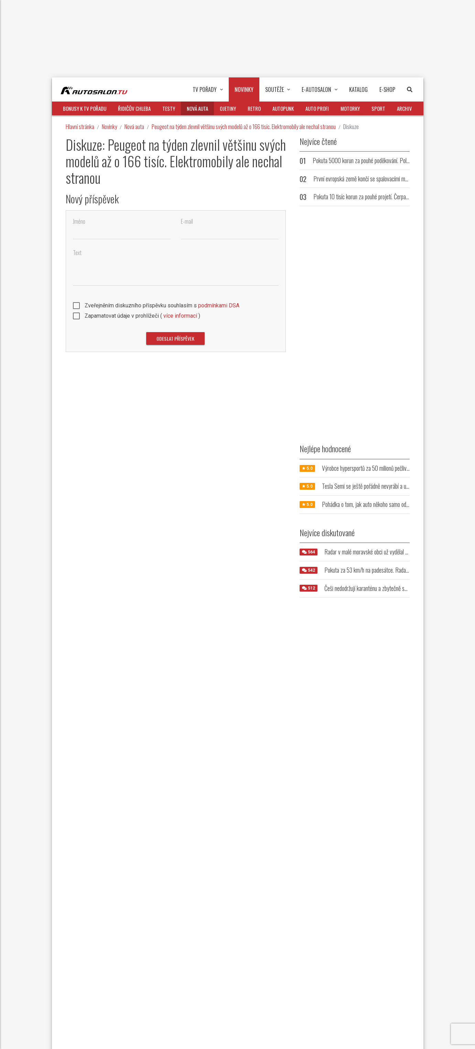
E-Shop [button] (387, 89)
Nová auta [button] (197, 108)
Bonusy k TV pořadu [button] (84, 108)
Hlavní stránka (80, 126)
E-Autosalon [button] (319, 89)
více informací (180, 315)
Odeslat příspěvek (175, 338)
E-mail (187, 221)
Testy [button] (168, 108)
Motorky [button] (350, 108)
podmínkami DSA (218, 305)
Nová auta (134, 126)
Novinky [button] (244, 89)
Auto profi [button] (317, 108)
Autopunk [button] (283, 108)
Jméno (79, 221)
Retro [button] (254, 108)
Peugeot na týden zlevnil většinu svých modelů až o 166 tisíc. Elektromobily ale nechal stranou (244, 126)
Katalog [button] (358, 89)
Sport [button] (378, 108)
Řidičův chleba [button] (134, 108)
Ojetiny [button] (228, 108)
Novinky (109, 126)
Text (77, 253)
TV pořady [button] (208, 89)
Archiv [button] (404, 108)
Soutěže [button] (277, 89)
